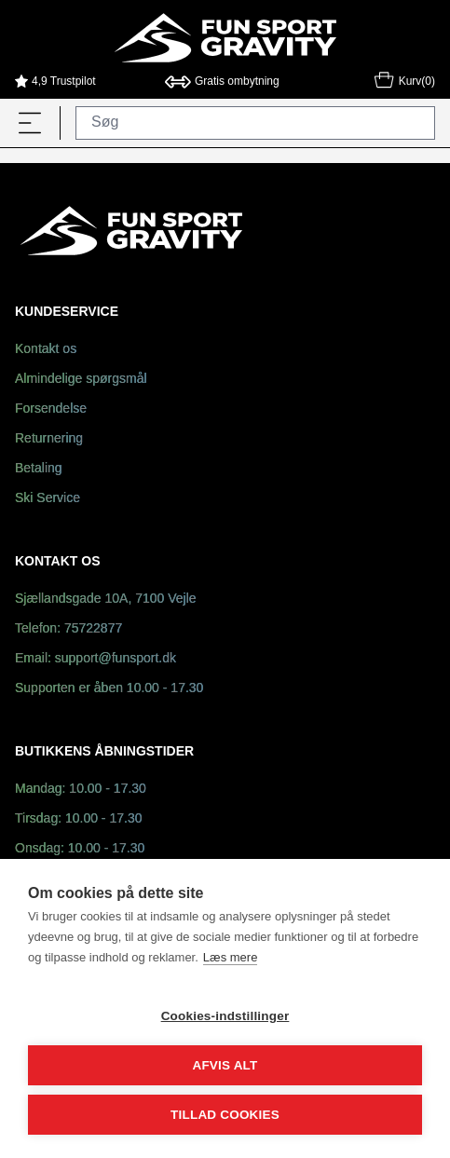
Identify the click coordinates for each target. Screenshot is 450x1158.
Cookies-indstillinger (225, 1016)
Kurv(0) (404, 83)
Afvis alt (224, 1065)
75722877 (93, 629)
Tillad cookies (225, 1115)
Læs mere (230, 957)
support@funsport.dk (115, 659)
